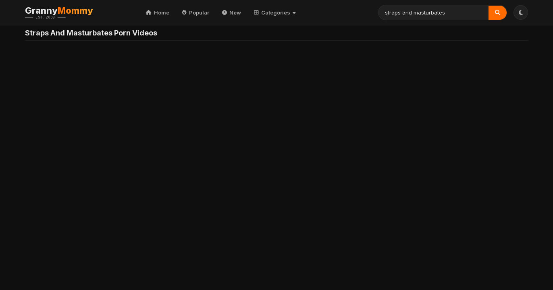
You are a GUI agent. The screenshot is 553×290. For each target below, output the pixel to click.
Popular (195, 12)
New (231, 12)
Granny (71, 12)
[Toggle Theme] (521, 12)
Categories (275, 12)
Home (157, 12)
